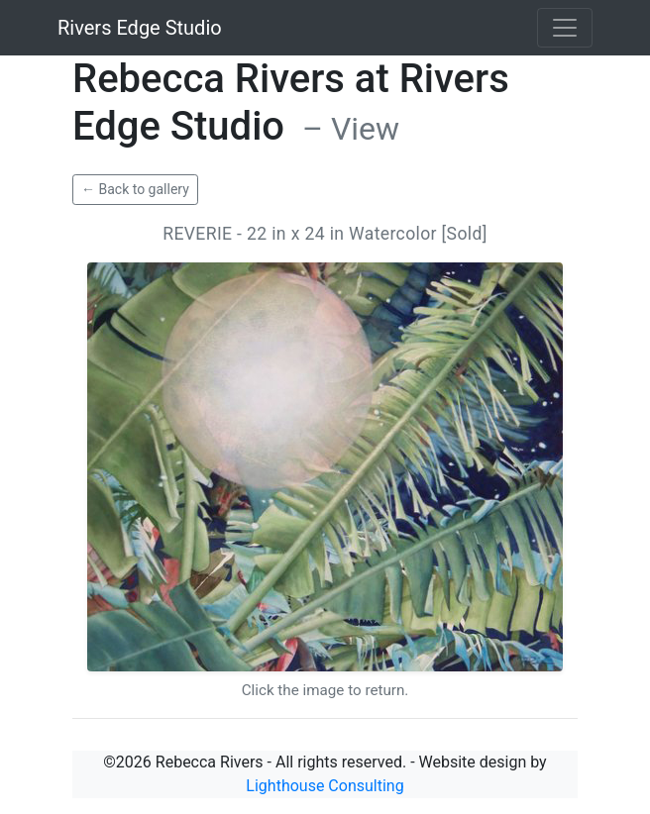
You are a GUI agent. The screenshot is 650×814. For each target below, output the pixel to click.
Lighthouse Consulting (324, 785)
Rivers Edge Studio (139, 28)
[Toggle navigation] (565, 28)
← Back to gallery (135, 189)
